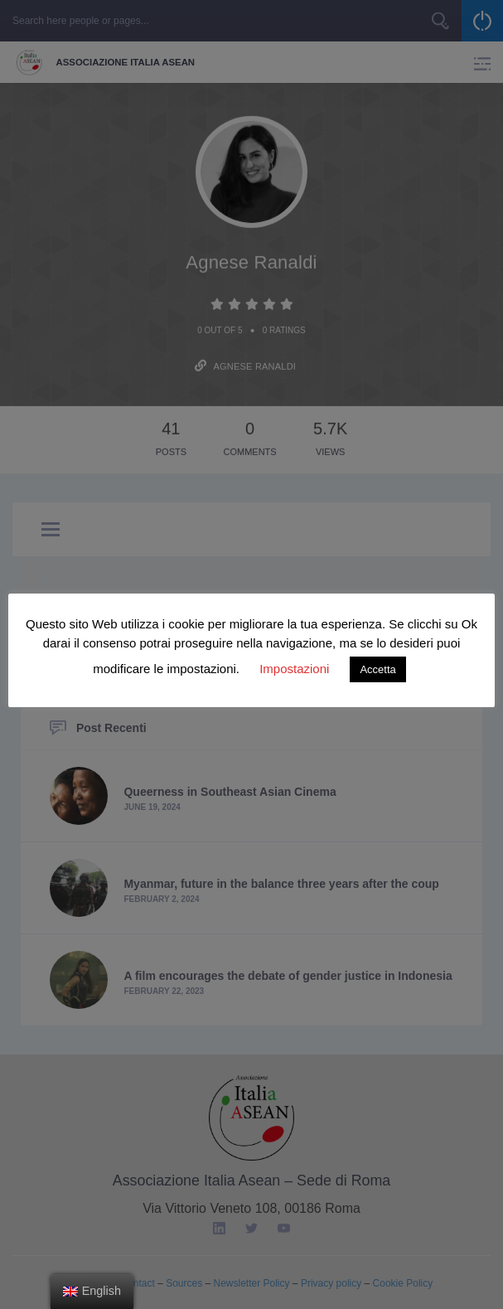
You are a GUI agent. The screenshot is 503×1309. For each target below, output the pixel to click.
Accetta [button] (377, 669)
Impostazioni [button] (294, 669)
